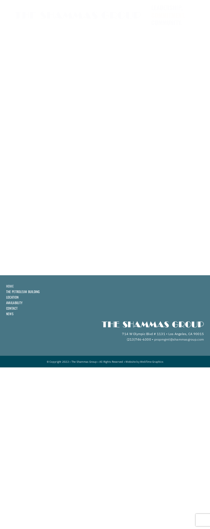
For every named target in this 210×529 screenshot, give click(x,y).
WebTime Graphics (151, 362)
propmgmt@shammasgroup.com (179, 339)
